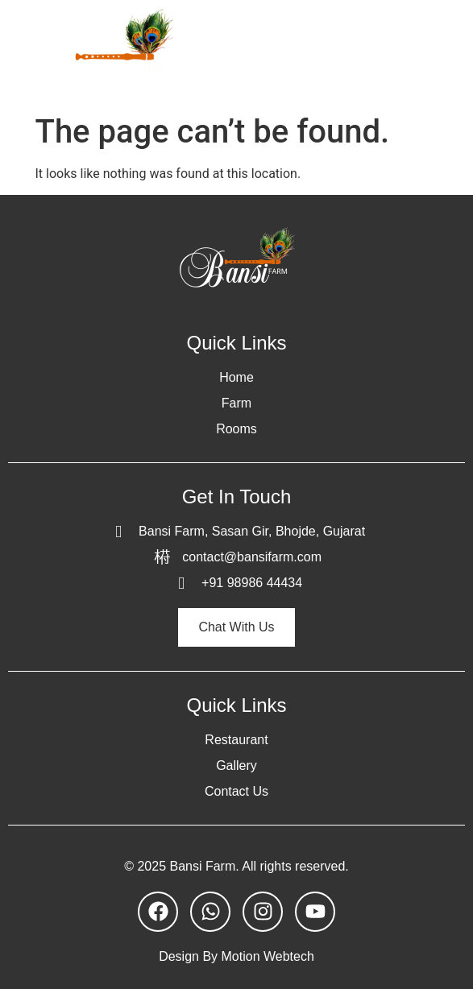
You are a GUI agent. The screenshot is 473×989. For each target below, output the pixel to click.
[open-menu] (444, 53)
